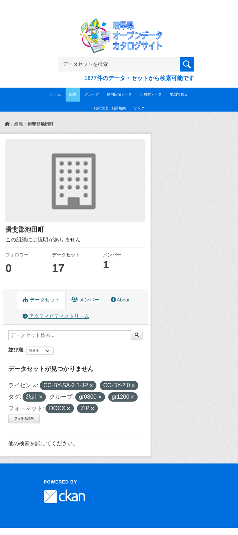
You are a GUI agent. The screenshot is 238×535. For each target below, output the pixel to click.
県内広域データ (119, 94)
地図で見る (179, 94)
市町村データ (151, 94)
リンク (139, 108)
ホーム (55, 94)
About (120, 300)
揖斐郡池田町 (40, 124)
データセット (41, 300)
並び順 (15, 350)
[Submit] (137, 335)
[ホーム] (7, 124)
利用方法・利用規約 (110, 108)
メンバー (85, 300)
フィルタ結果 (24, 418)
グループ (92, 94)
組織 (72, 94)
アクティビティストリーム (56, 316)
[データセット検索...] (69, 335)
